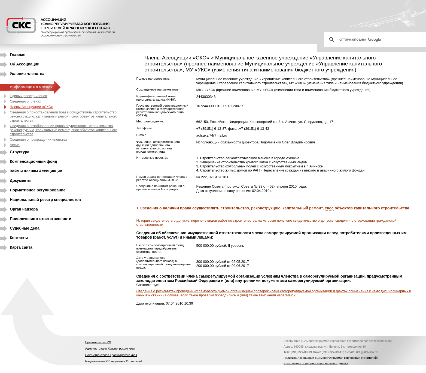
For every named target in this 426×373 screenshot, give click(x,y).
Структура (19, 152)
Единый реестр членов (28, 96)
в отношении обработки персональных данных (316, 363)
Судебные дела (24, 228)
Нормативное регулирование (37, 190)
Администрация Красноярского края (110, 348)
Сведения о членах (25, 101)
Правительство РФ (98, 342)
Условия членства (27, 73)
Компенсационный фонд (33, 161)
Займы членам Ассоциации (36, 171)
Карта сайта (21, 247)
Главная (17, 54)
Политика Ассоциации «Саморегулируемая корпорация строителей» (331, 357)
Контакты (19, 238)
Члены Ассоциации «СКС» (31, 107)
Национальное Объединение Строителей (113, 361)
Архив (15, 145)
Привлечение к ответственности (40, 218)
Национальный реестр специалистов (45, 199)
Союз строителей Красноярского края (111, 355)
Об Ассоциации (24, 64)
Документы (20, 180)
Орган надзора (24, 209)
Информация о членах (31, 87)
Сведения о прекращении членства (38, 139)
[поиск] (377, 39)
